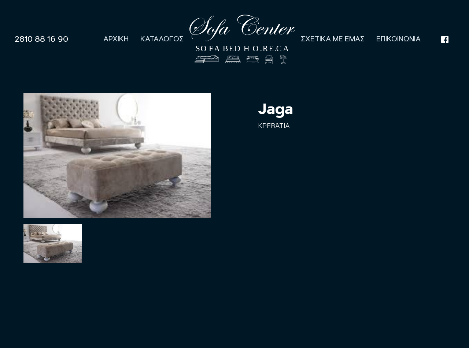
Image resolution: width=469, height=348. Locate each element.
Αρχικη (116, 39)
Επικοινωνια (398, 39)
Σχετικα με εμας (333, 39)
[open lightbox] (52, 243)
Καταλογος (162, 39)
